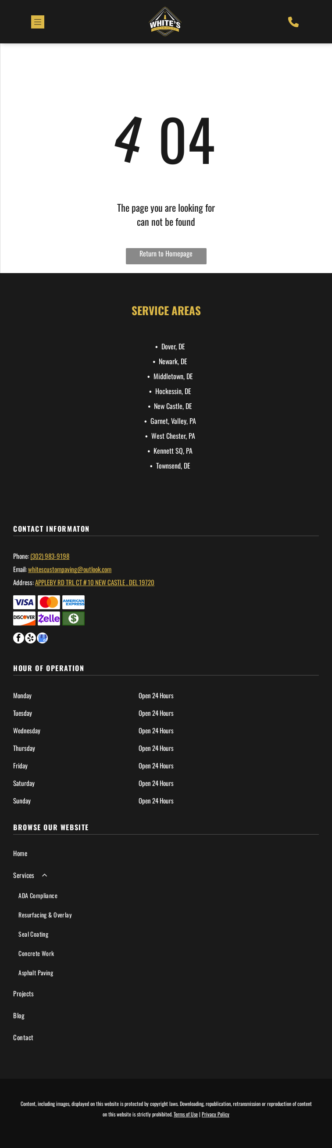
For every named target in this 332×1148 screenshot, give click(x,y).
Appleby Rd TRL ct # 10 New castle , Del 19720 (94, 582)
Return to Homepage (166, 253)
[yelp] (30, 639)
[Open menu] (37, 21)
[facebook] (18, 639)
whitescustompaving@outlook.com (69, 569)
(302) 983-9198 (49, 556)
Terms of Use (186, 1114)
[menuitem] (165, 853)
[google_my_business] (42, 639)
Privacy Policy (215, 1114)
